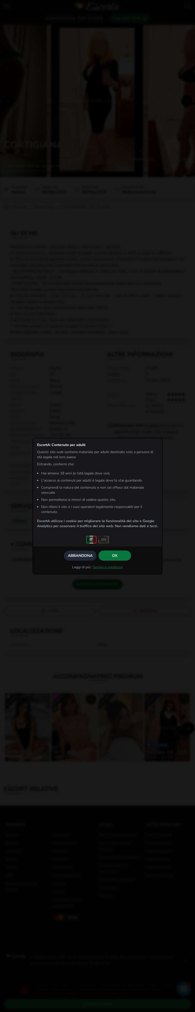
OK (115, 555)
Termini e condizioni (107, 567)
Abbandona (80, 555)
